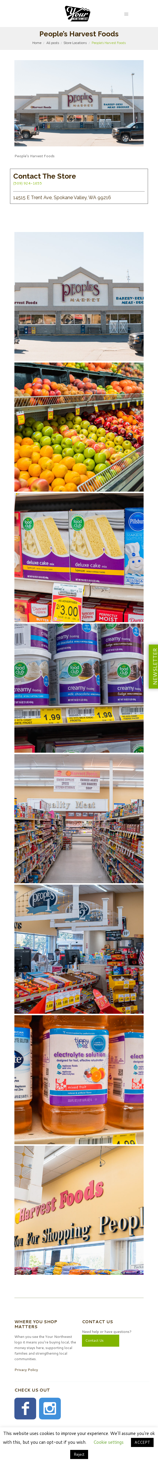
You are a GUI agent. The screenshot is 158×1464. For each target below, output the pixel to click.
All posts (52, 43)
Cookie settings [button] (108, 1442)
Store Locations (75, 43)
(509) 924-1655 (27, 183)
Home (36, 43)
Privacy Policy (26, 1369)
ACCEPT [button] (142, 1442)
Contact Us (94, 1340)
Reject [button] (79, 1454)
